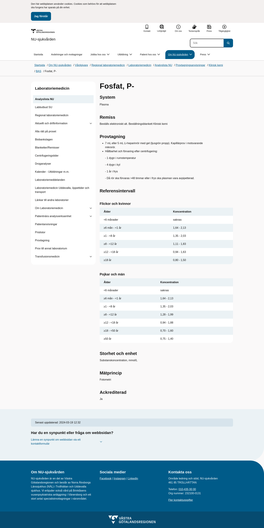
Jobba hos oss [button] (99, 54)
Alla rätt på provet (45, 131)
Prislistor (40, 232)
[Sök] (207, 43)
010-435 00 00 (187, 489)
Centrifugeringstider (47, 155)
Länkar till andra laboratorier (52, 200)
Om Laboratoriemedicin (49, 208)
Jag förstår (41, 16)
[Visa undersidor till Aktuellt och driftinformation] (91, 123)
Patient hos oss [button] (150, 54)
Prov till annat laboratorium (51, 248)
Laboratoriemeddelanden (50, 179)
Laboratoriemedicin (52, 88)
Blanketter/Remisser (47, 147)
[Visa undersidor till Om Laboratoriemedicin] (91, 208)
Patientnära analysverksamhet (53, 216)
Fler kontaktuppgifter (180, 500)
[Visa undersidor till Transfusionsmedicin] (91, 256)
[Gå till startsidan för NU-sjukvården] (43, 35)
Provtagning (42, 240)
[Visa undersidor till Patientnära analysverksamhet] (91, 216)
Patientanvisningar (46, 224)
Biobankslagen (44, 139)
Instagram (120, 478)
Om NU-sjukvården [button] (180, 54)
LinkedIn (133, 478)
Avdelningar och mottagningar (66, 54)
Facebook (105, 478)
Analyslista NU (44, 99)
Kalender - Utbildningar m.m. (52, 171)
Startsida (38, 54)
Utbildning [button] (125, 54)
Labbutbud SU (43, 107)
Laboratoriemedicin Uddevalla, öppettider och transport (62, 189)
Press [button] (205, 54)
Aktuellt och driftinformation (51, 123)
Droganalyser (43, 163)
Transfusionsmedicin (47, 256)
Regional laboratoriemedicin (51, 115)
